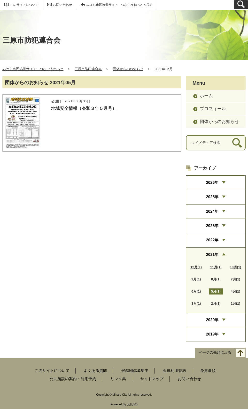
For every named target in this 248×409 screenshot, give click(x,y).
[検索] (237, 143)
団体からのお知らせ (128, 69)
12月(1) (196, 267)
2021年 (212, 255)
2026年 (212, 182)
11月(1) (216, 267)
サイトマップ (151, 379)
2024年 (212, 211)
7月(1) (235, 279)
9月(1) (196, 279)
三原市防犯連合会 (88, 69)
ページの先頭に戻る (215, 352)
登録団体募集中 (134, 370)
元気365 (132, 404)
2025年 (212, 197)
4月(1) (235, 291)
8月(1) (216, 279)
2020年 (212, 320)
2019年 (212, 334)
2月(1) (216, 303)
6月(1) (196, 291)
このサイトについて (24, 5)
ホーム (206, 95)
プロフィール (213, 108)
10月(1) (235, 267)
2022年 (212, 240)
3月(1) (196, 303)
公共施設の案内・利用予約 (73, 379)
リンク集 (118, 379)
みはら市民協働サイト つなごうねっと (32, 69)
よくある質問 (95, 370)
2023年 (212, 226)
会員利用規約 (174, 370)
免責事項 (208, 370)
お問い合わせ (62, 5)
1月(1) (235, 303)
